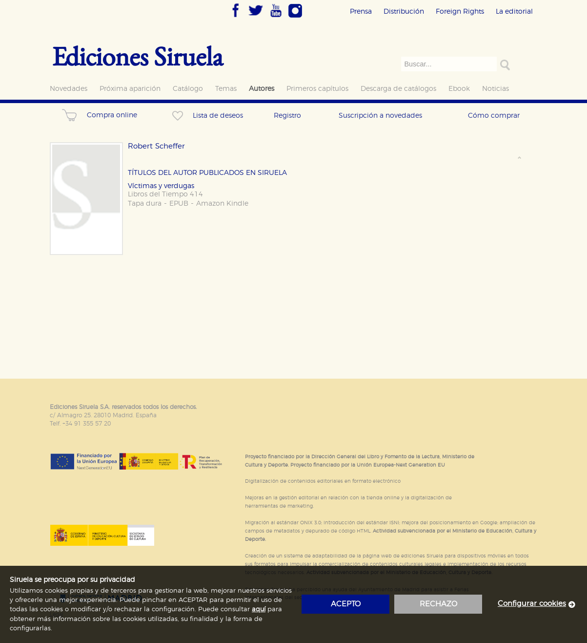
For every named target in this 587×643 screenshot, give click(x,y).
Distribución (404, 11)
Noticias (495, 88)
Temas (226, 88)
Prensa (361, 11)
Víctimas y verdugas (161, 186)
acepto (346, 604)
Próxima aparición (130, 88)
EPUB (178, 203)
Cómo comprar (494, 115)
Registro (287, 115)
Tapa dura (145, 203)
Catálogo (188, 88)
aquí (258, 609)
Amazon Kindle (222, 203)
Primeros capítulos (317, 88)
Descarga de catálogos (398, 88)
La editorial (514, 11)
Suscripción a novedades (380, 115)
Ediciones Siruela (137, 56)
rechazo (438, 604)
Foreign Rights (460, 11)
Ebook (459, 88)
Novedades (68, 88)
